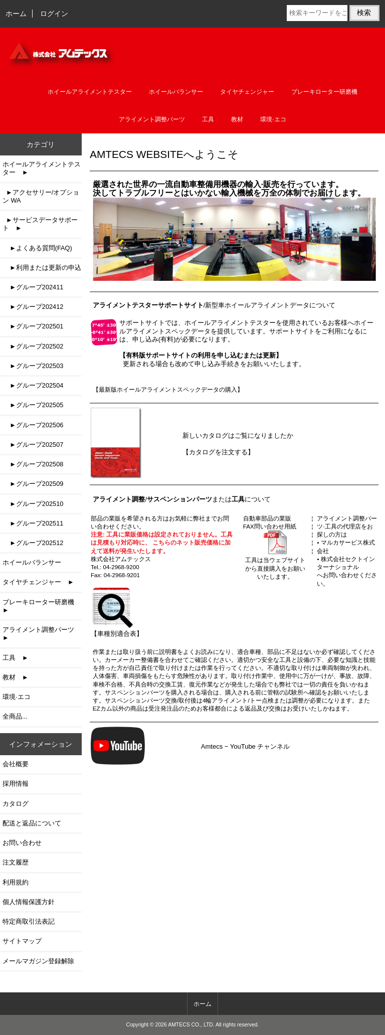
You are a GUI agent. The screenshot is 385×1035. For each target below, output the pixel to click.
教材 (237, 119)
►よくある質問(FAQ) (37, 248)
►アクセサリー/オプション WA (41, 196)
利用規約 (16, 882)
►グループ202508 (33, 464)
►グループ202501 (33, 326)
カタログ (16, 803)
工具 (208, 119)
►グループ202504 (33, 385)
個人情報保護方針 (29, 902)
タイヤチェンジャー (247, 91)
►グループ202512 (33, 543)
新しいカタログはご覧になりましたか (237, 435)
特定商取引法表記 (29, 921)
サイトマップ (22, 941)
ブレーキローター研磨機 (324, 91)
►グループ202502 (33, 346)
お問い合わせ (22, 842)
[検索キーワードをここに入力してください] (317, 13)
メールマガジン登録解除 (38, 961)
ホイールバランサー (176, 91)
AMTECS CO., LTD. (191, 1024)
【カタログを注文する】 (218, 452)
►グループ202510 (33, 503)
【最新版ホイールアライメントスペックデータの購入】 (168, 389)
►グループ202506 (33, 425)
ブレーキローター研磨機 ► (42, 606)
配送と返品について (32, 823)
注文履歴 (16, 862)
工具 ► (16, 657)
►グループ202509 (33, 483)
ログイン (54, 14)
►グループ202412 (33, 306)
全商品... (15, 716)
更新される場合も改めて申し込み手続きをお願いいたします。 (212, 359)
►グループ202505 (33, 405)
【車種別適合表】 (117, 629)
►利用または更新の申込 (42, 267)
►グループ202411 (33, 287)
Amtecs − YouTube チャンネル (245, 746)
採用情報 (16, 783)
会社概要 (16, 764)
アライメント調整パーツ (152, 119)
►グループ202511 (33, 523)
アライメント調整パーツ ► (42, 633)
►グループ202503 (33, 366)
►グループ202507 (33, 444)
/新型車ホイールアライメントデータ (201, 305)
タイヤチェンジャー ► (38, 582)
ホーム (16, 14)
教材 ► (16, 677)
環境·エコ (273, 119)
